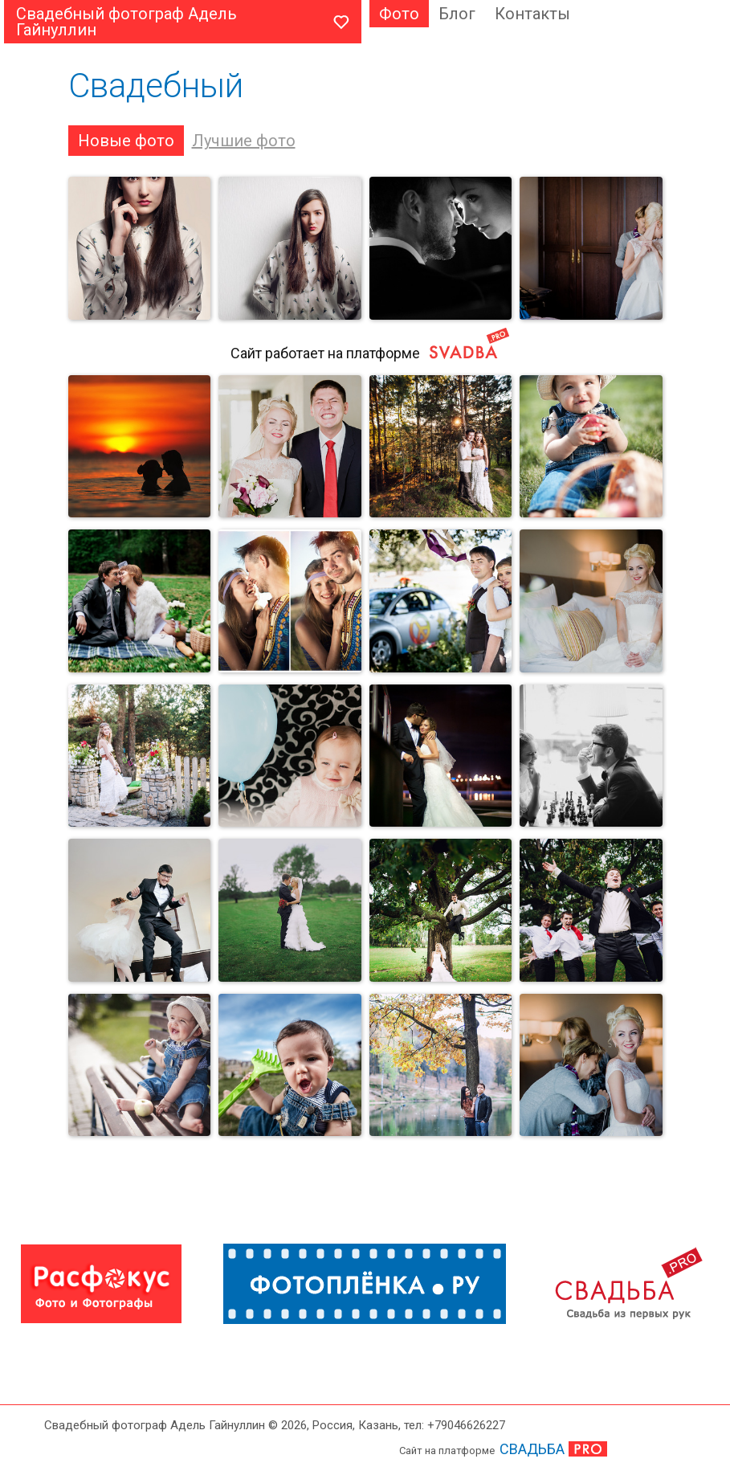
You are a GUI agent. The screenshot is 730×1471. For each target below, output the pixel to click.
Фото (399, 13)
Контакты (532, 13)
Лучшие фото (244, 140)
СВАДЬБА (532, 1448)
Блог (456, 13)
